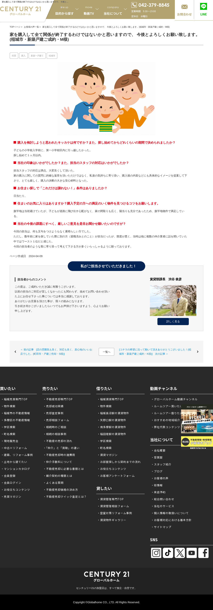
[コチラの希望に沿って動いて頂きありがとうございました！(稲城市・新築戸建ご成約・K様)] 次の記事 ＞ (155, 351)
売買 (14, 56)
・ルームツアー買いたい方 (168, 406)
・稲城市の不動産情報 (15, 413)
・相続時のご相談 (54, 427)
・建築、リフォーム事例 (17, 455)
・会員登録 (8, 476)
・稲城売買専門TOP (14, 399)
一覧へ (106, 351)
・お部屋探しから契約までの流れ (119, 462)
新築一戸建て (37, 56)
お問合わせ (184, 14)
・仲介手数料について (57, 462)
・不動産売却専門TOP (58, 399)
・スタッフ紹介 (161, 464)
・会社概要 (158, 450)
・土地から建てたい (14, 462)
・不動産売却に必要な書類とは (63, 469)
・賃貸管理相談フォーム (113, 506)
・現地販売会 (9, 441)
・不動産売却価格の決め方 (60, 490)
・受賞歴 (157, 457)
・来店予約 (158, 492)
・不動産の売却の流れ (57, 441)
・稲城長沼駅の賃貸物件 (113, 413)
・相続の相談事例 (54, 434)
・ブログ (157, 471)
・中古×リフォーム (14, 448)
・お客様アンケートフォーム (116, 476)
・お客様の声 (159, 478)
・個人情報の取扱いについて (170, 513)
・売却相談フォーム (56, 420)
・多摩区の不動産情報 (15, 420)
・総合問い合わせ (162, 499)
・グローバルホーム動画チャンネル (174, 399)
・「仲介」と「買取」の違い (61, 448)
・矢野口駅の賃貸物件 (111, 420)
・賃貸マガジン (107, 455)
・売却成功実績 (53, 406)
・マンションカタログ (15, 469)
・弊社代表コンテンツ (165, 427)
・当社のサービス (162, 506)
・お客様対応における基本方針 (171, 520)
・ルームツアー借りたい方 (168, 413)
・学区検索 (8, 427)
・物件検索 (8, 406)
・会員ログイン (11, 483)
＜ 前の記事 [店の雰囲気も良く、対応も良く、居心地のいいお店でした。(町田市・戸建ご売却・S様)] (56, 351)
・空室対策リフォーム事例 (114, 513)
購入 (23, 56)
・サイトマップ (161, 527)
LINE (203, 14)
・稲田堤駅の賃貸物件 (111, 434)
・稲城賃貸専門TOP (110, 399)
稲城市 (52, 56)
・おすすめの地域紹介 (165, 420)
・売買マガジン (11, 496)
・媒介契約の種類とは (57, 476)
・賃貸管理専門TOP (110, 499)
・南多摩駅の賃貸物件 (111, 427)
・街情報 (157, 485)
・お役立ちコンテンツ (15, 490)
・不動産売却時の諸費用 (59, 455)
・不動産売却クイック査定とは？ (65, 496)
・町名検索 (8, 434)
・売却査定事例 (53, 413)
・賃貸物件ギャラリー (111, 520)
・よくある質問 (53, 483)
